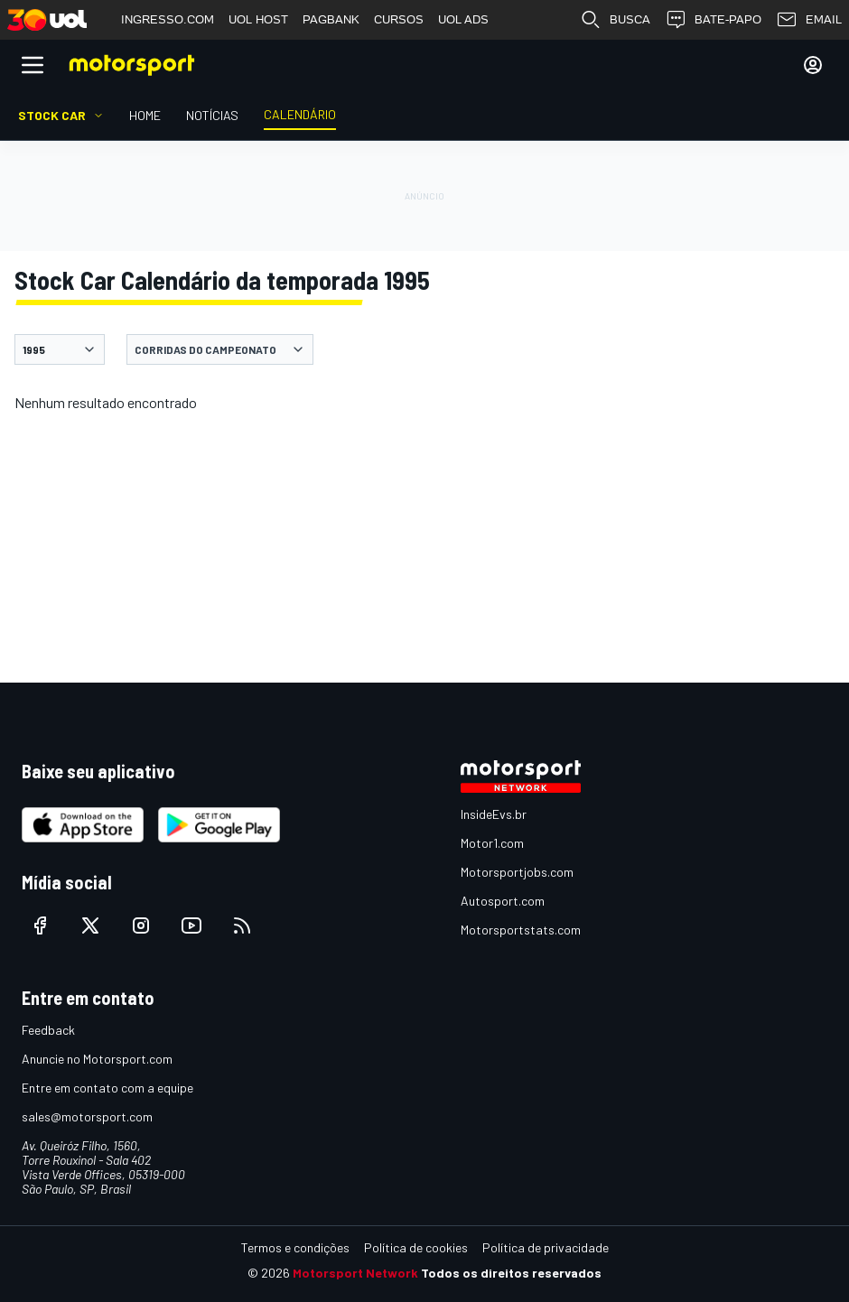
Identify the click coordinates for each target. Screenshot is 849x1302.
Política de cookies (416, 1247)
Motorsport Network (355, 1272)
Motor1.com (492, 843)
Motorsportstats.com (521, 929)
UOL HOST (258, 19)
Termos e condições (295, 1247)
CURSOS (399, 19)
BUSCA (615, 20)
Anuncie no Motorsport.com (97, 1058)
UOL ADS (463, 19)
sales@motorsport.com (87, 1116)
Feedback (48, 1029)
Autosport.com (503, 900)
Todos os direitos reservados (511, 1272)
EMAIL (809, 20)
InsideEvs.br (494, 814)
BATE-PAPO (713, 20)
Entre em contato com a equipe (107, 1087)
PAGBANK (331, 19)
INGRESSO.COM (167, 19)
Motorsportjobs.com (517, 871)
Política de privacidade (545, 1247)
